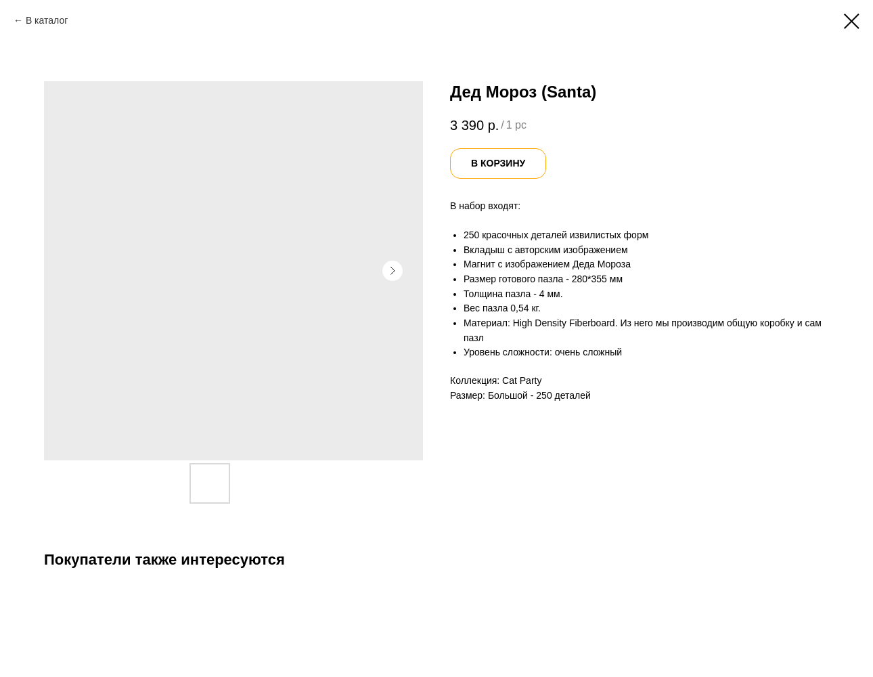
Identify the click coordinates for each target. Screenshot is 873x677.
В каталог (47, 20)
